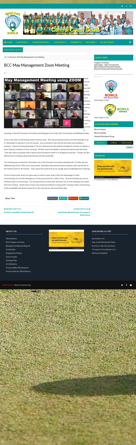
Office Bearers (11, 239)
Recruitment (107, 42)
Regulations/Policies (14, 253)
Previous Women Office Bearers (18, 271)
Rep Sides (91, 42)
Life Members (11, 264)
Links (114, 143)
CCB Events (60, 42)
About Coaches (100, 133)
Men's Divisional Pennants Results (107, 67)
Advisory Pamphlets (100, 253)
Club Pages (21, 42)
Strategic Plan (11, 260)
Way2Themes (8, 285)
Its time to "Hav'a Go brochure (103, 246)
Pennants (75, 42)
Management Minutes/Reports (18, 246)
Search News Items (100, 143)
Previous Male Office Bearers (17, 268)
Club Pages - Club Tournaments (106, 65)
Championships (40, 42)
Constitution (10, 250)
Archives (127, 143)
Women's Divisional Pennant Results (108, 69)
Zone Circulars (11, 257)
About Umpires (100, 129)
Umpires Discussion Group (104, 136)
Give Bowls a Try (98, 239)
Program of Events (101, 63)
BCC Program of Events (15, 242)
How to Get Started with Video (103, 242)
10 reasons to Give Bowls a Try (104, 250)
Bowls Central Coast (23, 285)
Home (10, 42)
